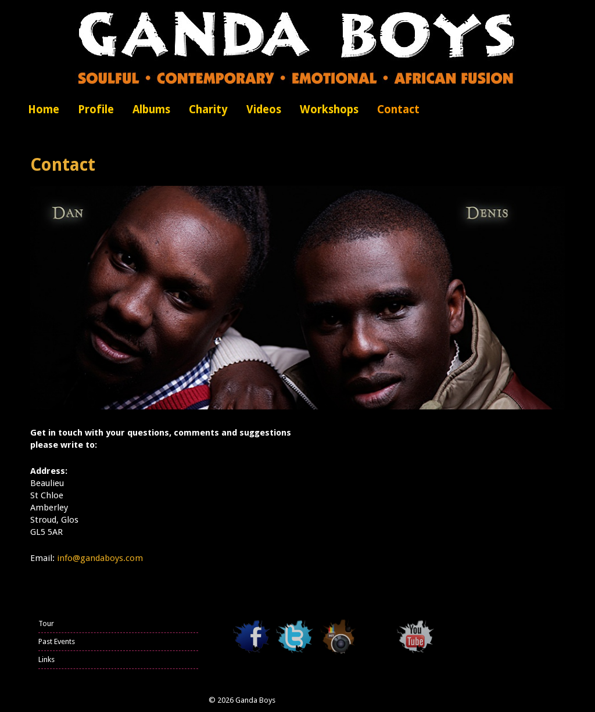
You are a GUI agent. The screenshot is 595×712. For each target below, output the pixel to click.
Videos (263, 109)
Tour (46, 623)
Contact (398, 109)
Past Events (56, 641)
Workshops (329, 109)
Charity (208, 109)
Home (43, 109)
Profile (96, 109)
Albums (151, 109)
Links (46, 659)
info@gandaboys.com (100, 558)
